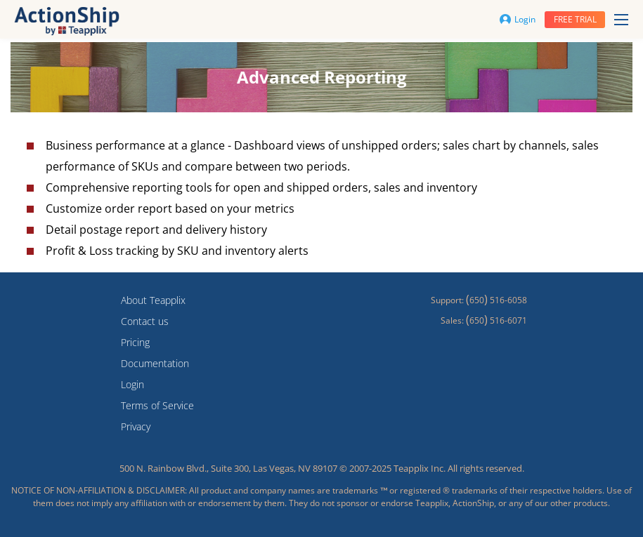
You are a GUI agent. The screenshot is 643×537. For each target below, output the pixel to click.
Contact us (145, 321)
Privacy (135, 426)
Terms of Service (157, 405)
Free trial (575, 19)
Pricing (135, 342)
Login (517, 19)
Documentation (155, 363)
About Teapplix (153, 300)
